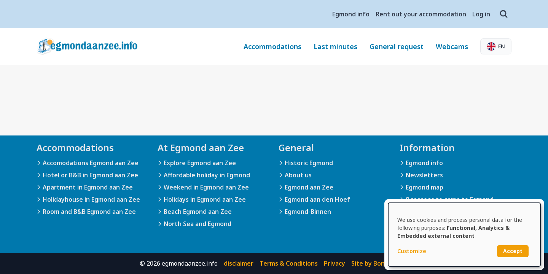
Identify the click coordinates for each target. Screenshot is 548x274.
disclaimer (238, 263)
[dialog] (464, 234)
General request (397, 46)
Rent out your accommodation (421, 14)
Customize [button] (411, 251)
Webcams (452, 46)
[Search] (503, 14)
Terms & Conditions (289, 263)
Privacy (334, 263)
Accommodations (272, 46)
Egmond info (351, 14)
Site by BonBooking (380, 263)
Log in (481, 14)
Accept (513, 251)
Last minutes (335, 46)
